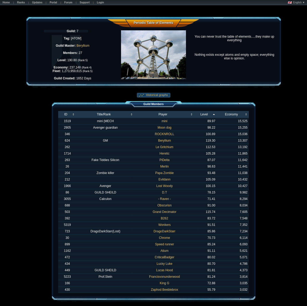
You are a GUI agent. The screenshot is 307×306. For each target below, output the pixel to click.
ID (65, 114)
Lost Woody (164, 186)
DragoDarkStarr (164, 231)
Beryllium (83, 45)
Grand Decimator (164, 212)
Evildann (164, 179)
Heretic (164, 153)
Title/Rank (104, 114)
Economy (231, 114)
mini (164, 121)
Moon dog (164, 127)
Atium (165, 251)
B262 (164, 218)
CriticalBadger (164, 257)
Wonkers (164, 225)
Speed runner (164, 244)
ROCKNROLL (164, 134)
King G (164, 283)
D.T (164, 192)
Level (204, 114)
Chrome (164, 238)
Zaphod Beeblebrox (164, 289)
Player (162, 114)
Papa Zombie (164, 173)
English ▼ (296, 2)
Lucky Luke (164, 264)
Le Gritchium (164, 147)
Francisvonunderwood (164, 277)
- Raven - (164, 199)
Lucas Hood (164, 270)
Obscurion (164, 205)
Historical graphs (156, 94)
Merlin (164, 166)
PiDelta (164, 160)
